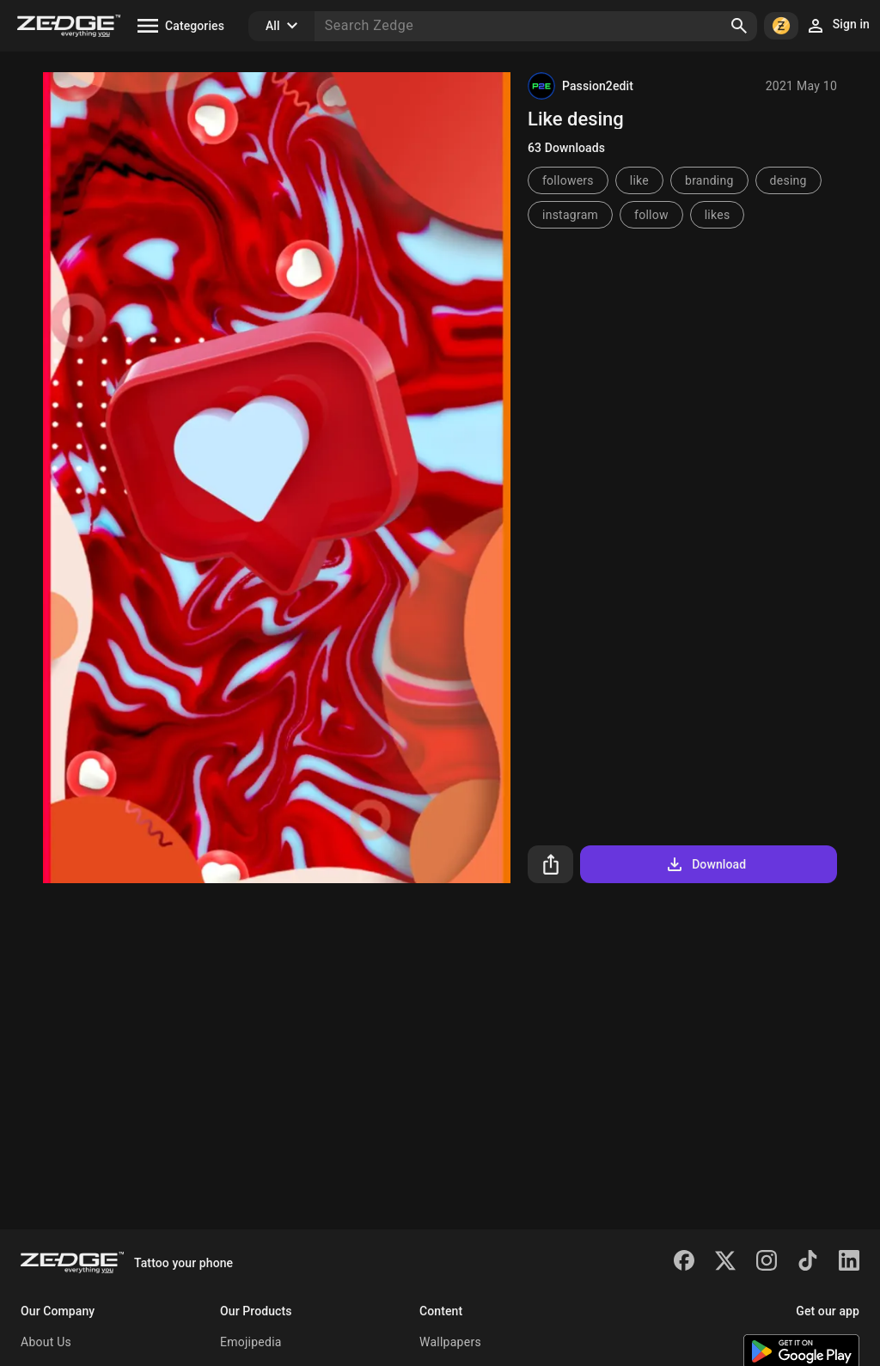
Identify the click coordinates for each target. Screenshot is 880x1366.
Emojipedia (251, 1342)
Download (705, 864)
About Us (46, 1342)
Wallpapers (450, 1342)
